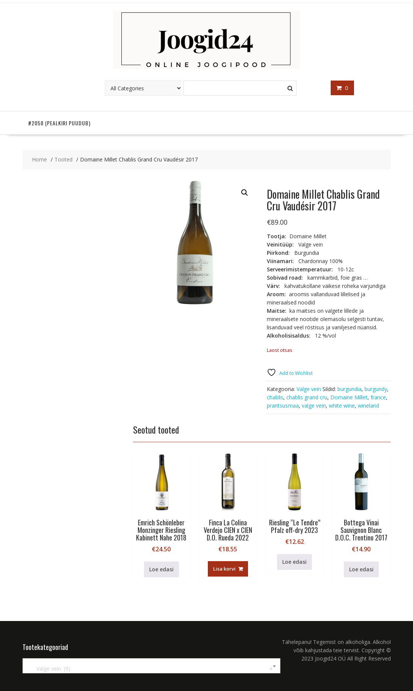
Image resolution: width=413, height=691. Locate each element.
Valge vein (309, 389)
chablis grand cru (306, 397)
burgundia (349, 389)
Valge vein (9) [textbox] (149, 668)
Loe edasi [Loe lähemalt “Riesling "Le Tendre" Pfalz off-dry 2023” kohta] (294, 561)
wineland (368, 405)
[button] (244, 192)
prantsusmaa (283, 405)
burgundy (376, 389)
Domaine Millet (349, 397)
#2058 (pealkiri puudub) (59, 123)
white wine (342, 405)
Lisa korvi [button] (224, 568)
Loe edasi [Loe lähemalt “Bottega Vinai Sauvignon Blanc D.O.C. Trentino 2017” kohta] (361, 569)
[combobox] (151, 665)
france (378, 397)
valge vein (314, 405)
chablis (275, 397)
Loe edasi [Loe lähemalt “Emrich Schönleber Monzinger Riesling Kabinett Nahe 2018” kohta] (161, 569)
